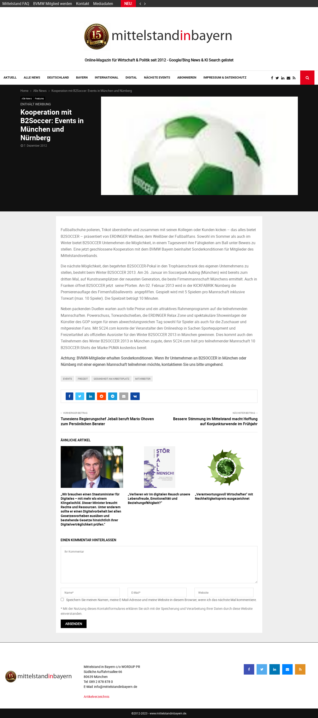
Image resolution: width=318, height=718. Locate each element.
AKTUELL (10, 77)
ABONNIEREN (186, 77)
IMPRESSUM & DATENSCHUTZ (224, 77)
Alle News (32, 77)
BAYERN (82, 77)
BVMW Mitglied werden (52, 3)
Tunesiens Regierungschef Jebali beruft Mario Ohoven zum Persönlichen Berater (107, 421)
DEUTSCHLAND (58, 77)
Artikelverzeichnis (96, 696)
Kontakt (82, 3)
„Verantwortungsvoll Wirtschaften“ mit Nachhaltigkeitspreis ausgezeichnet (224, 496)
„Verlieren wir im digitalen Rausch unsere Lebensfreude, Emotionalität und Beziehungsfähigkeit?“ (159, 498)
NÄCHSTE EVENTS (157, 77)
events (67, 378)
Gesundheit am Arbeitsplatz (111, 378)
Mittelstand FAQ (15, 3)
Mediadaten (103, 3)
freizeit (83, 378)
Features (39, 98)
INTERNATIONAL (107, 77)
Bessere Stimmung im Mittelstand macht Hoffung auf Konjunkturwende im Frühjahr (215, 421)
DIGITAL (131, 77)
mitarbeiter (142, 378)
